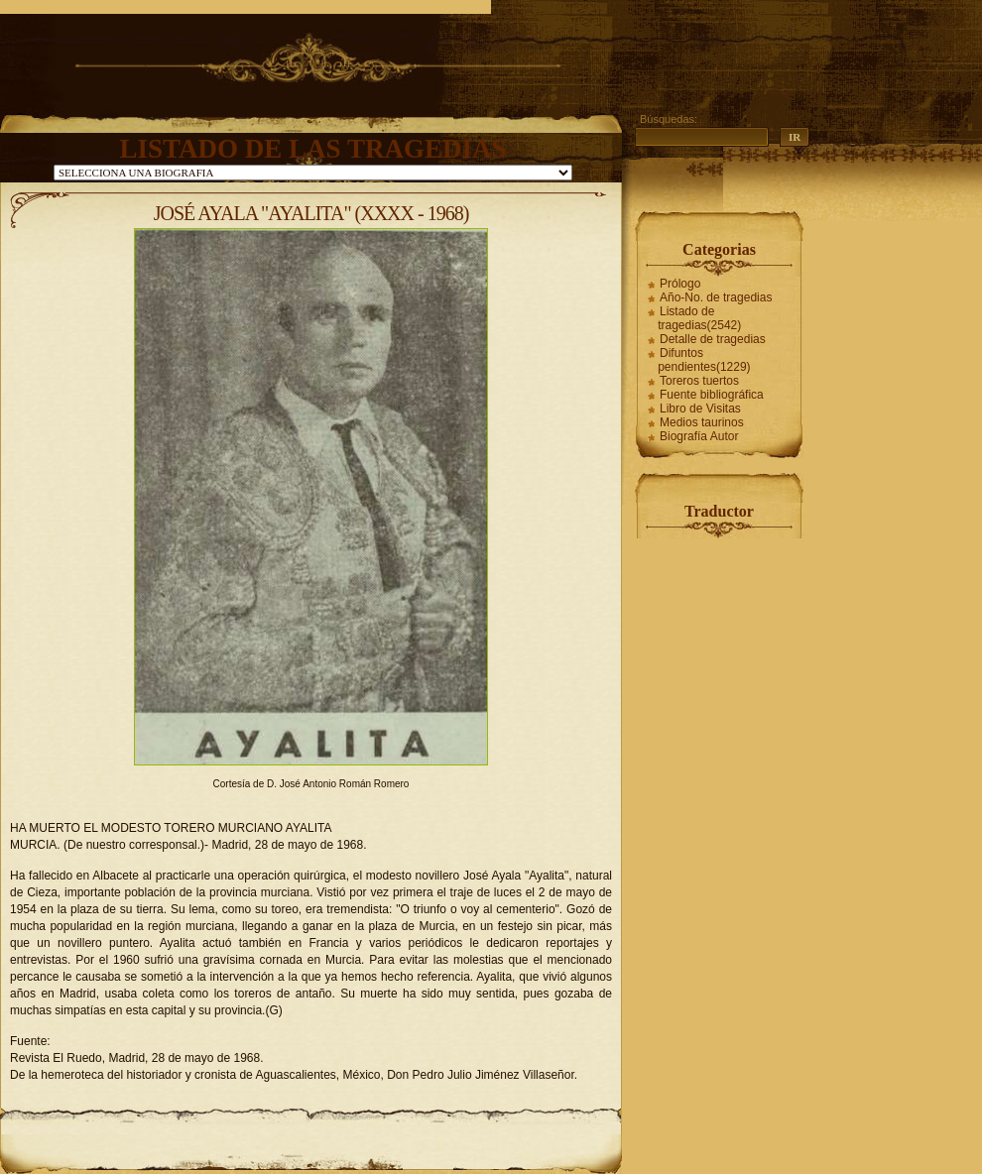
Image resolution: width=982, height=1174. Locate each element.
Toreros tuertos (699, 381)
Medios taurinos (702, 422)
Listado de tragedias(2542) (699, 318)
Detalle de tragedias (713, 339)
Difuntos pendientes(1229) (704, 360)
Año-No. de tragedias (716, 297)
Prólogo (680, 284)
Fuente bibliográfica (712, 395)
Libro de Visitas (700, 408)
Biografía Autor (699, 436)
